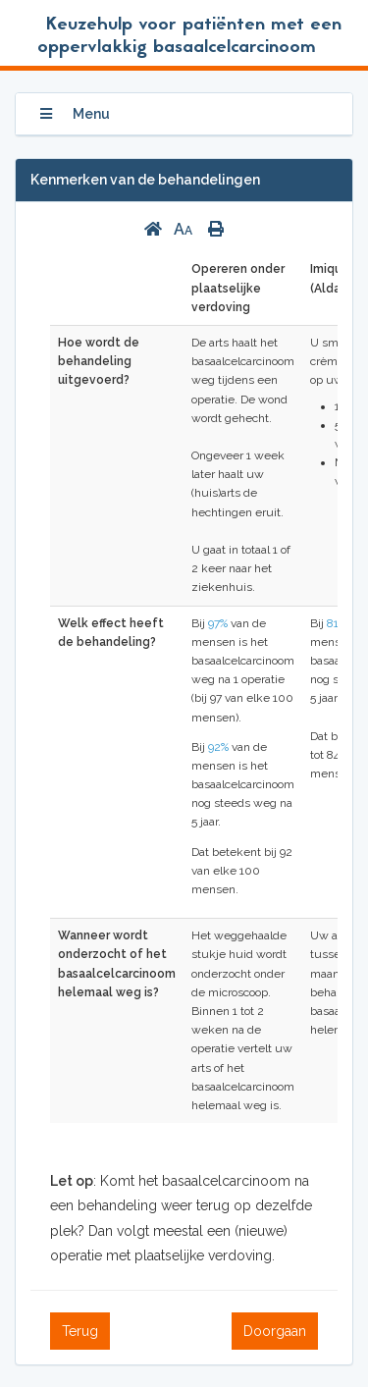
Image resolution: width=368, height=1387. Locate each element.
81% (336, 623)
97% (218, 623)
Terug (80, 1331)
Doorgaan (274, 1331)
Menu (75, 114)
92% (218, 747)
